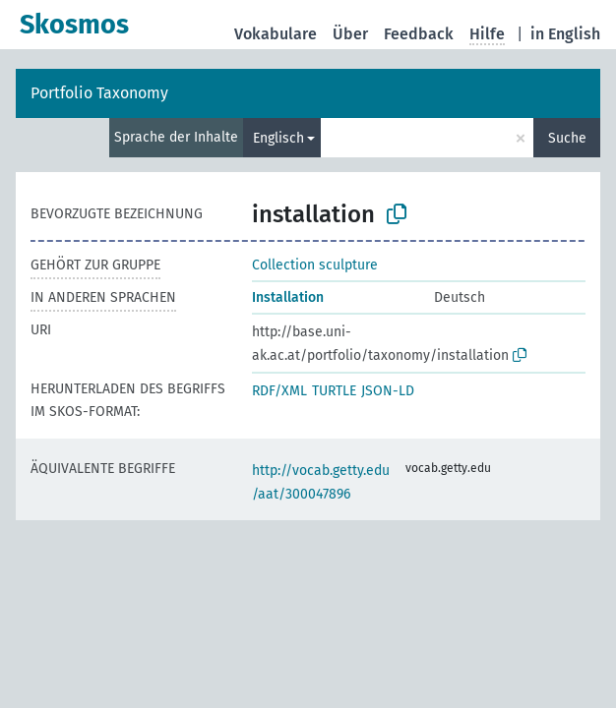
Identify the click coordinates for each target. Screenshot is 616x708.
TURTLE (334, 391)
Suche (567, 138)
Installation (288, 297)
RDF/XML (279, 391)
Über (350, 34)
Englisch (278, 138)
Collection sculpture (315, 265)
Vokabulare (275, 34)
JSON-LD (387, 391)
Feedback (419, 34)
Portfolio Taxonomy (99, 93)
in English (565, 34)
